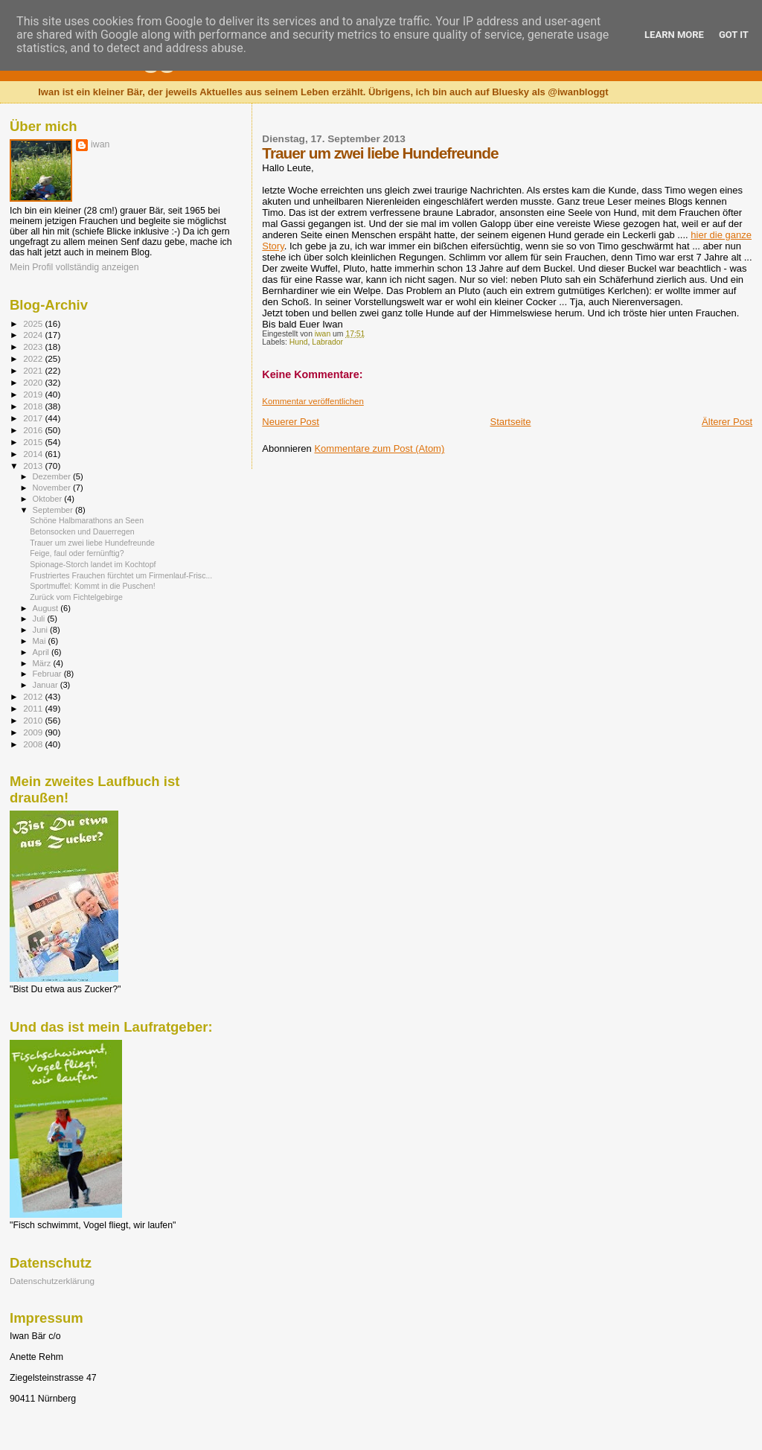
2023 (34, 346)
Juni (42, 629)
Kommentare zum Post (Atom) (379, 448)
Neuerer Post (290, 421)
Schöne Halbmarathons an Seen (87, 520)
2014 (34, 454)
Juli (40, 618)
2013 (34, 465)
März (43, 663)
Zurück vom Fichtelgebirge (76, 597)
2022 (34, 358)
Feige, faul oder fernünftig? (77, 553)
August (47, 608)
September (54, 509)
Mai (40, 640)
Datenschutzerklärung (52, 1280)
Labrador (327, 342)
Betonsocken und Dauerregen (82, 531)
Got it (734, 34)
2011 (34, 708)
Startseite (510, 421)
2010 (34, 720)
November (53, 487)
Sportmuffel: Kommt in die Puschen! (93, 585)
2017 (34, 418)
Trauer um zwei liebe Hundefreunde (92, 542)
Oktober (49, 498)
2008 (34, 744)
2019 (34, 394)
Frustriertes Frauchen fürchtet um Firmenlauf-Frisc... (121, 575)
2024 (34, 334)
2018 (34, 406)
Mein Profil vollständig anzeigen (74, 267)
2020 (34, 382)
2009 (34, 732)
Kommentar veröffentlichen (312, 401)
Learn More (674, 34)
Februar (48, 673)
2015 (34, 442)
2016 (34, 430)
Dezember (53, 476)
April (42, 652)
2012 (34, 696)
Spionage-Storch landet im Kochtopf (93, 564)
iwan (100, 144)
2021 (34, 370)
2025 (34, 323)
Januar (46, 684)
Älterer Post (727, 421)
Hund (298, 342)
